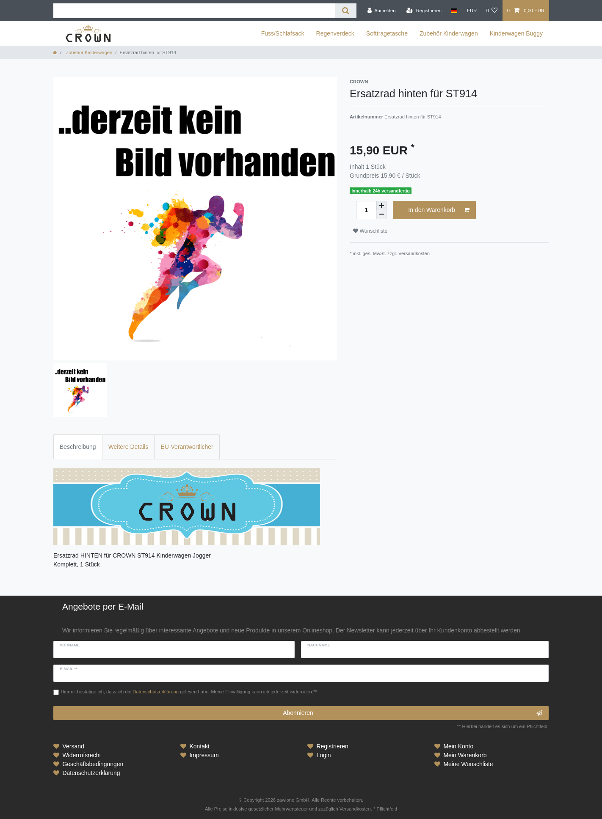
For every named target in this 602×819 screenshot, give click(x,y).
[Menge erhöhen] (381, 205)
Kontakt (199, 746)
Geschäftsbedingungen (92, 764)
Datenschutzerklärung (91, 773)
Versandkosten (414, 253)
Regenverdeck (335, 33)
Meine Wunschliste (468, 764)
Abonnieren (412, 713)
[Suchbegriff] (194, 10)
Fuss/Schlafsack (282, 33)
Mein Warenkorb (464, 755)
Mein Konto (458, 746)
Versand (73, 746)
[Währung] (471, 10)
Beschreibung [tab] (78, 446)
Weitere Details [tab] (128, 446)
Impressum (203, 755)
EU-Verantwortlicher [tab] (186, 446)
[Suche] (345, 10)
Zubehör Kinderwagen (449, 33)
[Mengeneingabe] (366, 210)
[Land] (454, 10)
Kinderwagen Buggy (516, 33)
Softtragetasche (387, 33)
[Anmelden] (381, 10)
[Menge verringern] (381, 214)
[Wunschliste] (491, 10)
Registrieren (332, 746)
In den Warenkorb (438, 210)
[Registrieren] (424, 10)
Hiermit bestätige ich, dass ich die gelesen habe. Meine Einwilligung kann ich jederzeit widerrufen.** (189, 691)
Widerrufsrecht (81, 755)
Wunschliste (370, 231)
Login (323, 755)
